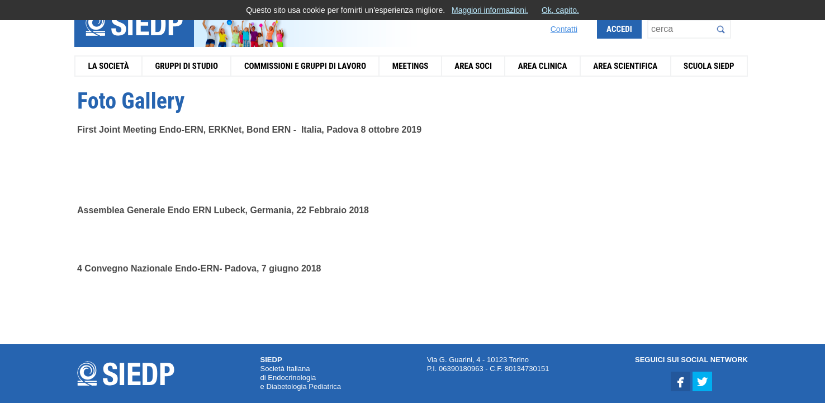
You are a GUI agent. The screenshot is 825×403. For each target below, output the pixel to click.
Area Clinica (542, 66)
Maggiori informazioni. (490, 10)
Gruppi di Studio (186, 66)
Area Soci (473, 66)
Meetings (410, 66)
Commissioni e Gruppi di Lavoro (305, 66)
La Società (108, 66)
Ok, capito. (560, 10)
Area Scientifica (625, 66)
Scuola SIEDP (709, 66)
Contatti (564, 29)
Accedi (619, 29)
